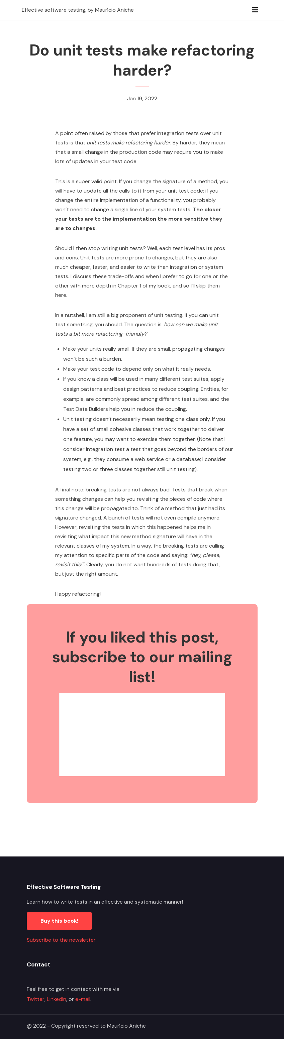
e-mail (82, 999)
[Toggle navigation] (255, 10)
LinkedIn (56, 999)
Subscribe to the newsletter (61, 939)
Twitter (35, 999)
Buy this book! (59, 920)
